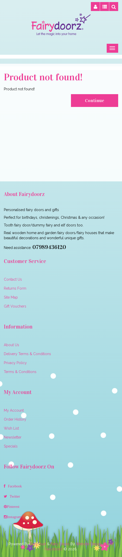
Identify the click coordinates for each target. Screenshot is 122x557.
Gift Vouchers (15, 306)
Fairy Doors (60, 544)
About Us (11, 345)
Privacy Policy (15, 363)
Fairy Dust (38, 544)
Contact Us (13, 279)
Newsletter (12, 437)
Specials (11, 446)
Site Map (11, 297)
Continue (94, 100)
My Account (14, 410)
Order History (15, 419)
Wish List (11, 428)
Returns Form (15, 288)
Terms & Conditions (20, 372)
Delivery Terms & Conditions (27, 354)
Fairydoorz (54, 549)
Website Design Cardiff (95, 544)
